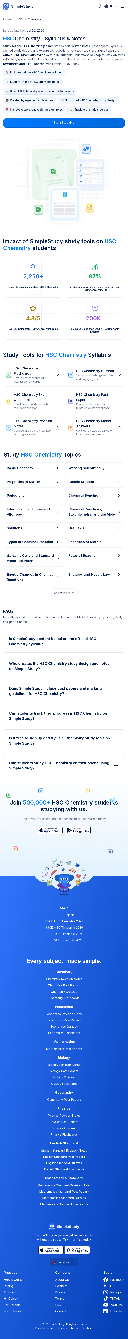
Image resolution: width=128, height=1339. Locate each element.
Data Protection (44, 1328)
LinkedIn (112, 1311)
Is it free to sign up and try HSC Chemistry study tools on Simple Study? (64, 741)
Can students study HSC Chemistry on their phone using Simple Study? (64, 765)
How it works (13, 1280)
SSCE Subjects (64, 915)
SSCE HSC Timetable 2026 (64, 927)
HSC (19, 19)
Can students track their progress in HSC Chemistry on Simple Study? (64, 716)
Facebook (113, 1279)
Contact (60, 1311)
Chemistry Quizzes (64, 991)
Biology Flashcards (64, 1083)
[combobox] (111, 6)
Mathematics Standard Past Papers (64, 1191)
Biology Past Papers (64, 1071)
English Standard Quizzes (64, 1163)
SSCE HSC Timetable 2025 (64, 921)
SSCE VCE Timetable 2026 (64, 940)
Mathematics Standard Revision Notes (64, 1185)
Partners (61, 1286)
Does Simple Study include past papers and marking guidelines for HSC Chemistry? (64, 691)
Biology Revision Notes (64, 1065)
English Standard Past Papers (64, 1157)
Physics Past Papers (64, 1122)
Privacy (60, 1292)
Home (7, 19)
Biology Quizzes (64, 1077)
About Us (62, 1280)
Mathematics (64, 1042)
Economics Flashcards (64, 1033)
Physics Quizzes (64, 1128)
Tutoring (10, 1292)
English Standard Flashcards (64, 1169)
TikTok (111, 1298)
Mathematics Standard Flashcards (64, 1204)
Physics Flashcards (64, 1134)
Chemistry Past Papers (64, 985)
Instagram (113, 1292)
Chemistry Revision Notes (64, 979)
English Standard (64, 1143)
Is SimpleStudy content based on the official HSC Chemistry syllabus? (64, 641)
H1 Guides (11, 1298)
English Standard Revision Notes (64, 1150)
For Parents (12, 1305)
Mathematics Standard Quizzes (64, 1198)
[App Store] (50, 830)
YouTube (113, 1305)
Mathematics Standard (64, 1178)
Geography (64, 1092)
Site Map (87, 1328)
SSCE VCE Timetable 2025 (64, 934)
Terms (59, 1298)
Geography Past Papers (64, 1099)
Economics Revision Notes (64, 1014)
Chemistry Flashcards (64, 998)
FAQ (58, 1305)
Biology (64, 1058)
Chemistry (35, 19)
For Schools (12, 1311)
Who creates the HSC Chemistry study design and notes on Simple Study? (64, 666)
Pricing (8, 1286)
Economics (64, 1007)
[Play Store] (78, 830)
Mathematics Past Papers (64, 1049)
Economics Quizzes (64, 1026)
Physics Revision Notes (64, 1115)
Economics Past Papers (64, 1020)
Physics (64, 1108)
